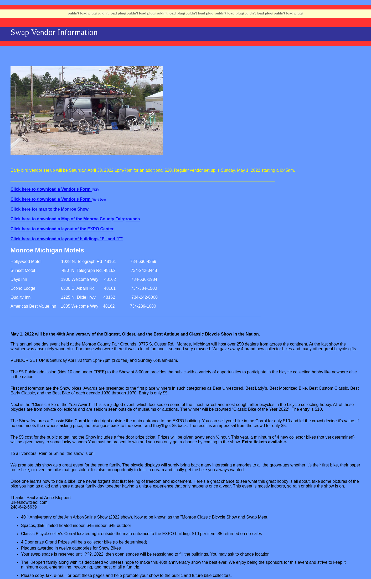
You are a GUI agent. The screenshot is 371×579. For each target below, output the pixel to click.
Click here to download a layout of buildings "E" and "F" (67, 239)
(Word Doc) (99, 199)
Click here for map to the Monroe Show (50, 209)
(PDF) (95, 189)
